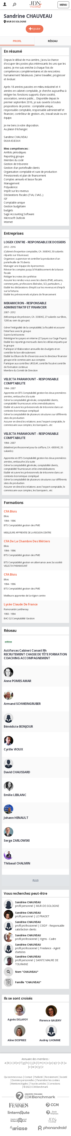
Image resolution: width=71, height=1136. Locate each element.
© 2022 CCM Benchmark (35, 1087)
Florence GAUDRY (50, 1020)
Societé (63, 1077)
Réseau (52, 41)
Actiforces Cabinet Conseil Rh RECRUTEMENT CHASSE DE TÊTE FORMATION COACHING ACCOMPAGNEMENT (35, 654)
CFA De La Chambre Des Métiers (27, 541)
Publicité (38, 1077)
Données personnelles (23, 1080)
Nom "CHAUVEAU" (26, 972)
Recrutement (51, 1077)
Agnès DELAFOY (18, 1019)
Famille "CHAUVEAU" (28, 982)
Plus (35, 880)
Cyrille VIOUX (13, 749)
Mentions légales (19, 1083)
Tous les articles (38, 1083)
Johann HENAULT (16, 818)
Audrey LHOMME (50, 1040)
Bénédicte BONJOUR (18, 726)
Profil (17, 41)
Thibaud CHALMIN (17, 863)
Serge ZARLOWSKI (17, 840)
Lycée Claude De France (21, 604)
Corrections (54, 1083)
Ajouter (36, 28)
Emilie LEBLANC (15, 795)
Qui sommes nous (13, 1077)
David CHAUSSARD (17, 772)
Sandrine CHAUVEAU (28, 902)
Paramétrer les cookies (48, 1080)
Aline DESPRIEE (17, 1040)
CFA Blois (10, 511)
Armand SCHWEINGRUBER (22, 704)
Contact (28, 1077)
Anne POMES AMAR (17, 681)
